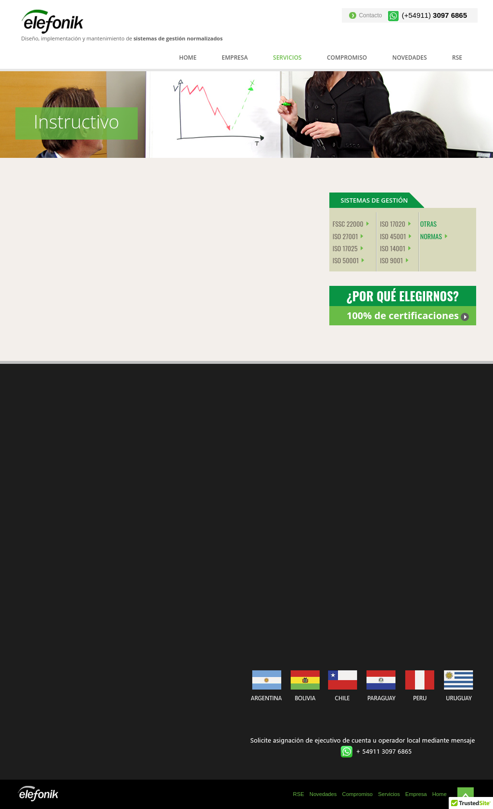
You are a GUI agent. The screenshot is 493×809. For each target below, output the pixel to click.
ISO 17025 (345, 248)
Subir (465, 795)
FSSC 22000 (348, 223)
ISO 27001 (345, 236)
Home (187, 57)
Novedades (409, 57)
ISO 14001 (392, 248)
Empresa (235, 57)
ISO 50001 (346, 260)
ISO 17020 (392, 223)
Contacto (370, 15)
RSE (457, 57)
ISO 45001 (393, 236)
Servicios (287, 57)
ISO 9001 (391, 260)
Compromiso (347, 57)
